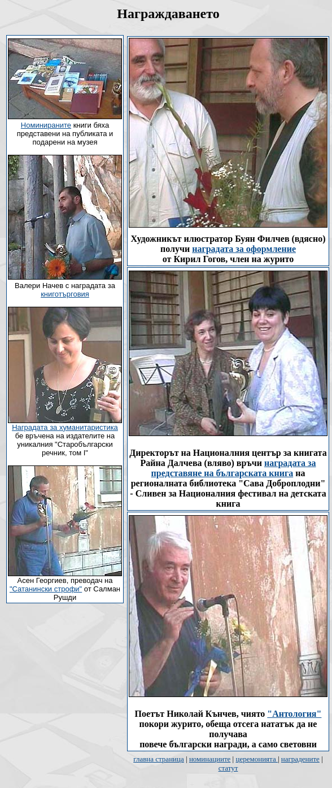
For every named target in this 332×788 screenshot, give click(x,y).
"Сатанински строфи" (46, 589)
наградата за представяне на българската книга (233, 468)
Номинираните (46, 125)
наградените (300, 759)
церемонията (256, 759)
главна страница (158, 759)
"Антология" (294, 714)
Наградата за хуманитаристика (65, 427)
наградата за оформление (244, 249)
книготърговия (65, 294)
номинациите (209, 759)
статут (228, 768)
